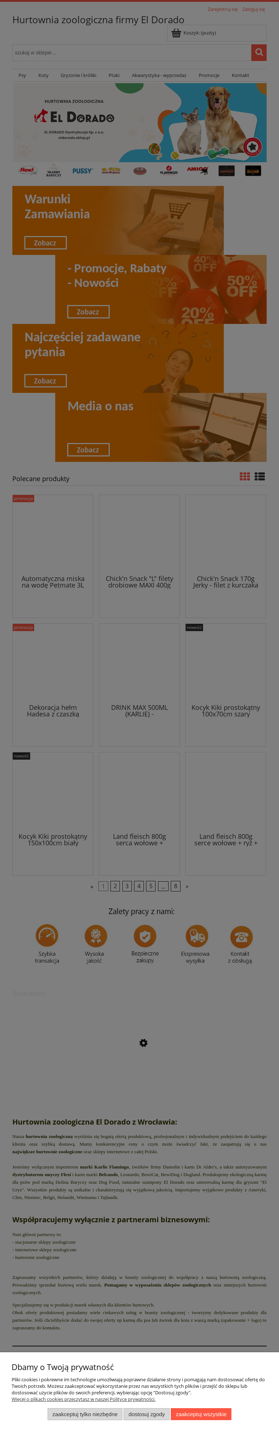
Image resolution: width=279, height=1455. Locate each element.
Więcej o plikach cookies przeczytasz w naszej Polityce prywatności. (83, 1399)
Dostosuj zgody (147, 1414)
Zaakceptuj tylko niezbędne (84, 1414)
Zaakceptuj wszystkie (201, 1414)
